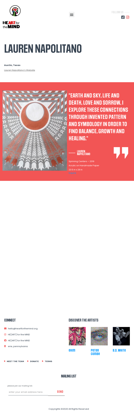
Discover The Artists (83, 320)
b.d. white (119, 350)
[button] (71, 14)
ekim (72, 350)
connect (10, 320)
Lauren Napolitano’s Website (19, 70)
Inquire (72, 173)
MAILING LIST (68, 376)
